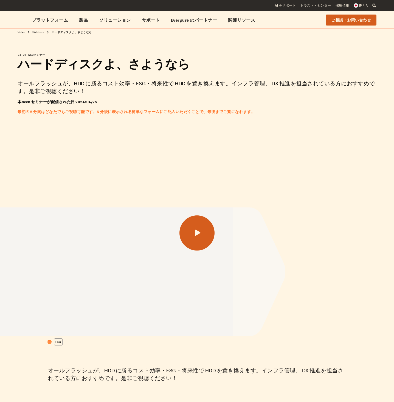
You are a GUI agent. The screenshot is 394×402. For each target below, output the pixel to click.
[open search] (374, 5)
